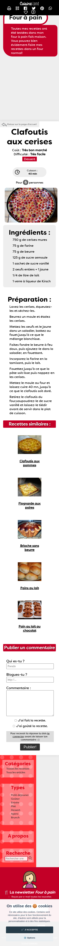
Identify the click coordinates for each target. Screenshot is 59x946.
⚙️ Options (29, 938)
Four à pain (25, 17)
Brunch (15, 817)
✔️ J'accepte (29, 930)
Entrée (15, 802)
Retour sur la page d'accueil (22, 124)
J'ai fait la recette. (30, 720)
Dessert (15, 810)
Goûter (15, 798)
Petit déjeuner (20, 795)
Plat (13, 806)
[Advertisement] (29, 89)
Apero (14, 813)
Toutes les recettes (17, 768)
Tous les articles (15, 772)
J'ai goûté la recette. (30, 726)
